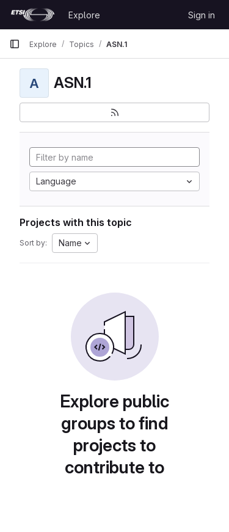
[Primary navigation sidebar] (14, 44)
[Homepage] (33, 14)
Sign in (201, 15)
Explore (84, 15)
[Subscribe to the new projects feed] (114, 112)
